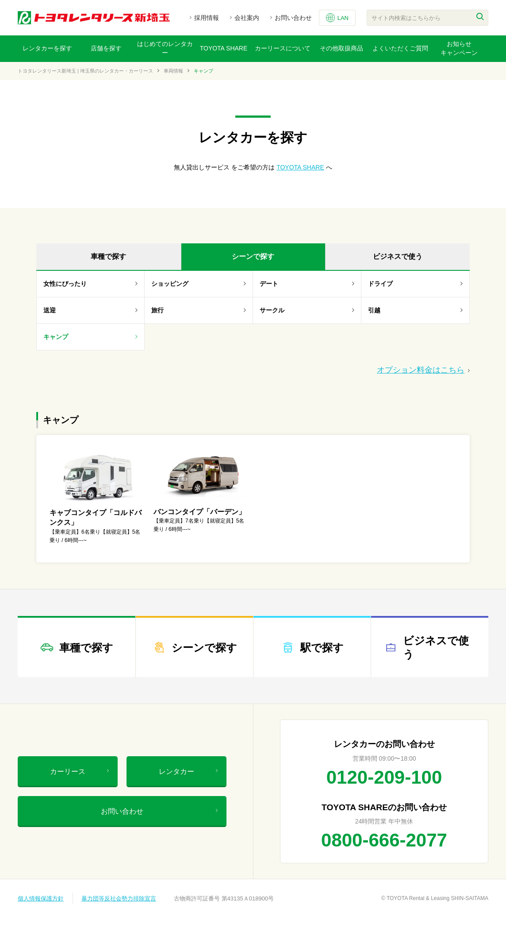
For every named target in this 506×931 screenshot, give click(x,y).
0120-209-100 (384, 777)
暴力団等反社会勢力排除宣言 (118, 898)
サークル (307, 310)
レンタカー (188, 771)
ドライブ (415, 283)
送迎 (90, 310)
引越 (415, 310)
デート (307, 283)
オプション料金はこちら (423, 369)
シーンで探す (253, 256)
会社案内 (246, 17)
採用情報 (206, 17)
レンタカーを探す (47, 48)
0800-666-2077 (384, 840)
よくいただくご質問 (400, 48)
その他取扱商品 (341, 48)
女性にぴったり (90, 283)
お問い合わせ (293, 17)
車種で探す (108, 256)
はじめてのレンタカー (165, 48)
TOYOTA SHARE (224, 48)
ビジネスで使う (397, 256)
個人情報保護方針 (41, 898)
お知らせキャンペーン (459, 48)
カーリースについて (282, 48)
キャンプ (90, 336)
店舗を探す (106, 48)
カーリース (79, 771)
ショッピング (198, 283)
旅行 (198, 310)
